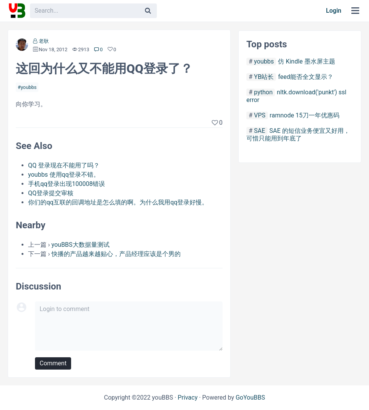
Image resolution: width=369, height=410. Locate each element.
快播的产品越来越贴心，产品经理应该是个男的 (116, 254)
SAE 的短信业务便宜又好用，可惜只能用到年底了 (298, 134)
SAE (259, 130)
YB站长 (264, 76)
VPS (260, 115)
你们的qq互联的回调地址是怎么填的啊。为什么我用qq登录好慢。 (118, 202)
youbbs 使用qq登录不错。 (64, 174)
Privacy (188, 397)
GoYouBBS (250, 397)
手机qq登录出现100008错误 (66, 183)
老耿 (44, 41)
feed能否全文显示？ (305, 76)
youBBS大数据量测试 (81, 244)
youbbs (29, 87)
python (263, 92)
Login (333, 10)
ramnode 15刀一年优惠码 (304, 115)
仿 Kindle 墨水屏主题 (306, 61)
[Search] (148, 10)
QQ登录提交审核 (50, 193)
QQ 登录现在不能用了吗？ (64, 165)
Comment (53, 363)
